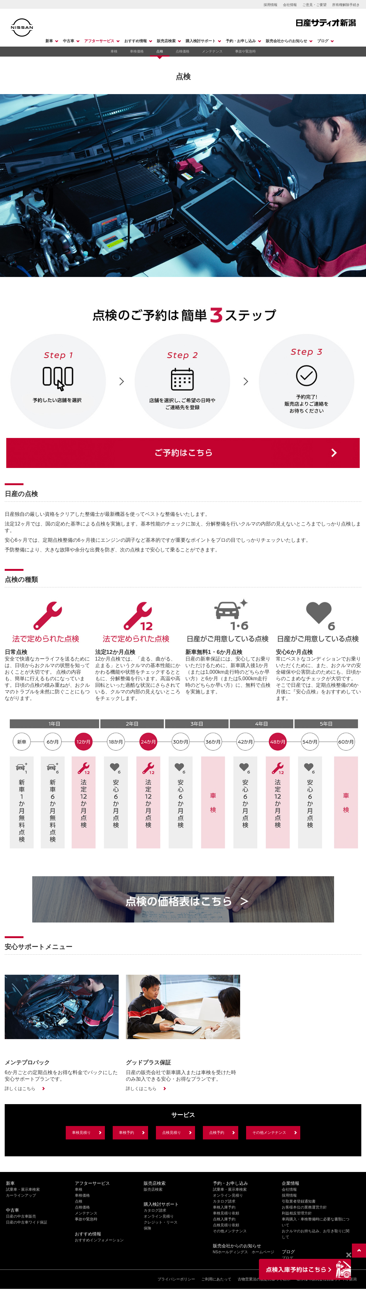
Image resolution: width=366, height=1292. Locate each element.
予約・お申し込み (241, 41)
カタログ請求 (155, 1210)
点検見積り (171, 1132)
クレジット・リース (161, 1222)
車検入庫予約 (224, 1207)
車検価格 (137, 51)
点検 (159, 51)
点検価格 (182, 51)
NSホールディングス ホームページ (244, 1252)
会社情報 (290, 5)
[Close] (349, 1255)
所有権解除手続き (346, 5)
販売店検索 (166, 41)
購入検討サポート (201, 41)
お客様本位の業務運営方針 (304, 1207)
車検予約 (126, 1132)
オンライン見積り (159, 1216)
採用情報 (270, 5)
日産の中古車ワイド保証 (26, 1222)
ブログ (322, 41)
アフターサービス (99, 41)
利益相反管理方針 (297, 1213)
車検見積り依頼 (226, 1213)
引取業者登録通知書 (299, 1201)
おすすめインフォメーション (99, 1240)
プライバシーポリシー (176, 1279)
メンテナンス (212, 51)
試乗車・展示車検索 (23, 1189)
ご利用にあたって (216, 1279)
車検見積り (81, 1132)
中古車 (68, 41)
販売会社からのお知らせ (286, 41)
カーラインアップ (21, 1195)
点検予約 (216, 1132)
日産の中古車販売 (21, 1216)
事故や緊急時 (245, 51)
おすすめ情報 (135, 41)
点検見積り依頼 (226, 1225)
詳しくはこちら (20, 1088)
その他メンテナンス (269, 1132)
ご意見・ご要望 (314, 5)
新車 (49, 41)
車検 (114, 51)
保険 (147, 1228)
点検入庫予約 (224, 1219)
